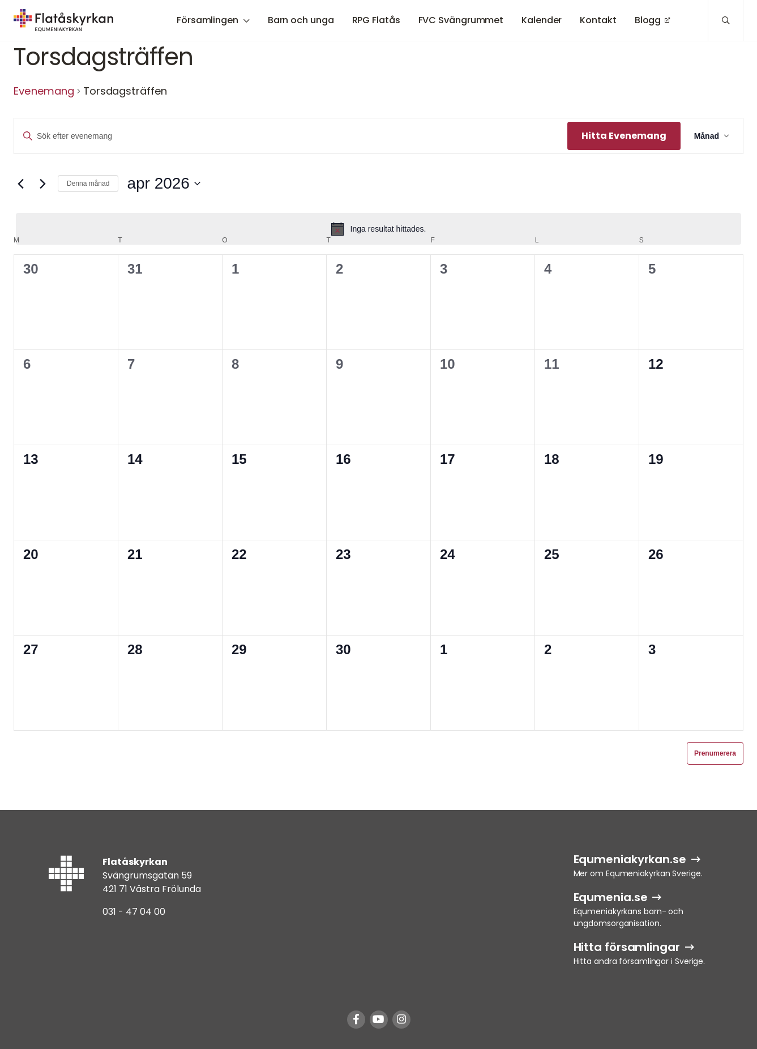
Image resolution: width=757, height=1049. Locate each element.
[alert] (378, 229)
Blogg (648, 20)
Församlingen (207, 20)
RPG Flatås (376, 20)
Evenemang (44, 91)
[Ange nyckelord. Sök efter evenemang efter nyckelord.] (290, 136)
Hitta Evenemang (623, 135)
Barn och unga (301, 20)
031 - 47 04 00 (133, 911)
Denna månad (88, 183)
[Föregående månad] (20, 183)
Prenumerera (715, 753)
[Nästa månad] (42, 183)
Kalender (541, 20)
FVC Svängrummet (461, 20)
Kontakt (598, 20)
